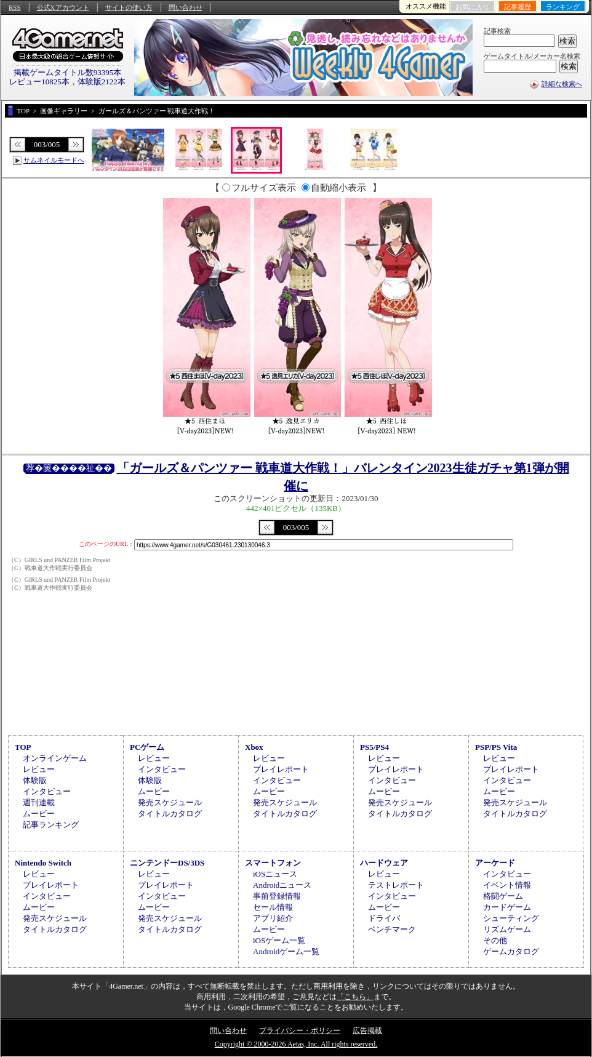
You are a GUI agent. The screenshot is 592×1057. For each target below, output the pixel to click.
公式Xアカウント (63, 7)
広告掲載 (367, 1030)
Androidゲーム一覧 (286, 951)
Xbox (254, 747)
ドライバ (384, 918)
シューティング (511, 918)
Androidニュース (282, 885)
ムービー (39, 813)
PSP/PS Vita (496, 747)
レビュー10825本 (39, 81)
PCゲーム (147, 747)
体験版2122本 (102, 81)
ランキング (563, 6)
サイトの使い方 (129, 7)
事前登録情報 (277, 896)
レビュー (39, 769)
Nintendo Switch (43, 862)
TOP (23, 747)
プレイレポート (281, 769)
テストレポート (396, 885)
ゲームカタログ (511, 951)
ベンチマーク (392, 929)
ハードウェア (384, 862)
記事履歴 (517, 6)
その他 (495, 940)
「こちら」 (355, 996)
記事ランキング (51, 824)
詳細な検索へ (562, 83)
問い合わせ (185, 7)
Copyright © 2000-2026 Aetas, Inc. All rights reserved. (296, 1044)
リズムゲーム (507, 929)
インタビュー (47, 791)
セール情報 (273, 907)
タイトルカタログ (170, 813)
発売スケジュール (170, 802)
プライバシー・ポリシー (299, 1030)
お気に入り (472, 6)
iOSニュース (275, 873)
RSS (15, 7)
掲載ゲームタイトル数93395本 (68, 72)
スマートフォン (273, 862)
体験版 (35, 780)
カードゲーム (507, 907)
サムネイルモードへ (53, 160)
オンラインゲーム (55, 758)
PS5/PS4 (374, 747)
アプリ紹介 (273, 918)
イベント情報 (507, 885)
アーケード (495, 862)
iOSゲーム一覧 (279, 940)
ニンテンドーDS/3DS (167, 862)
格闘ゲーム (503, 896)
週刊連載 (39, 802)
